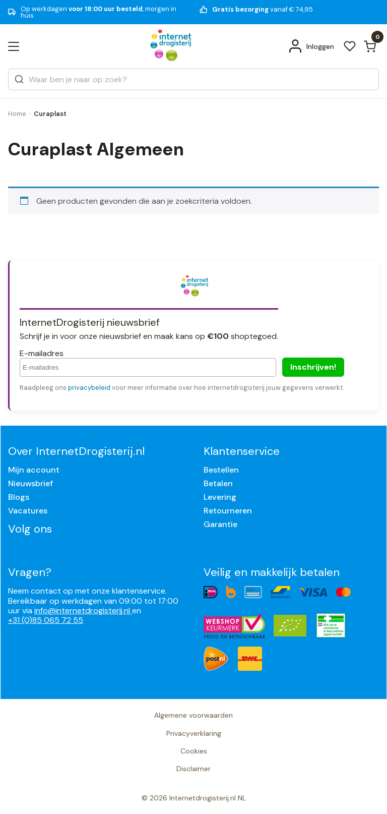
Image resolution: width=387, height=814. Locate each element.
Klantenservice (242, 451)
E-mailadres (41, 353)
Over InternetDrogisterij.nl (76, 451)
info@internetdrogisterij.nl (83, 610)
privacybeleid (89, 387)
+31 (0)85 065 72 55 (45, 620)
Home (17, 113)
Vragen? (29, 572)
